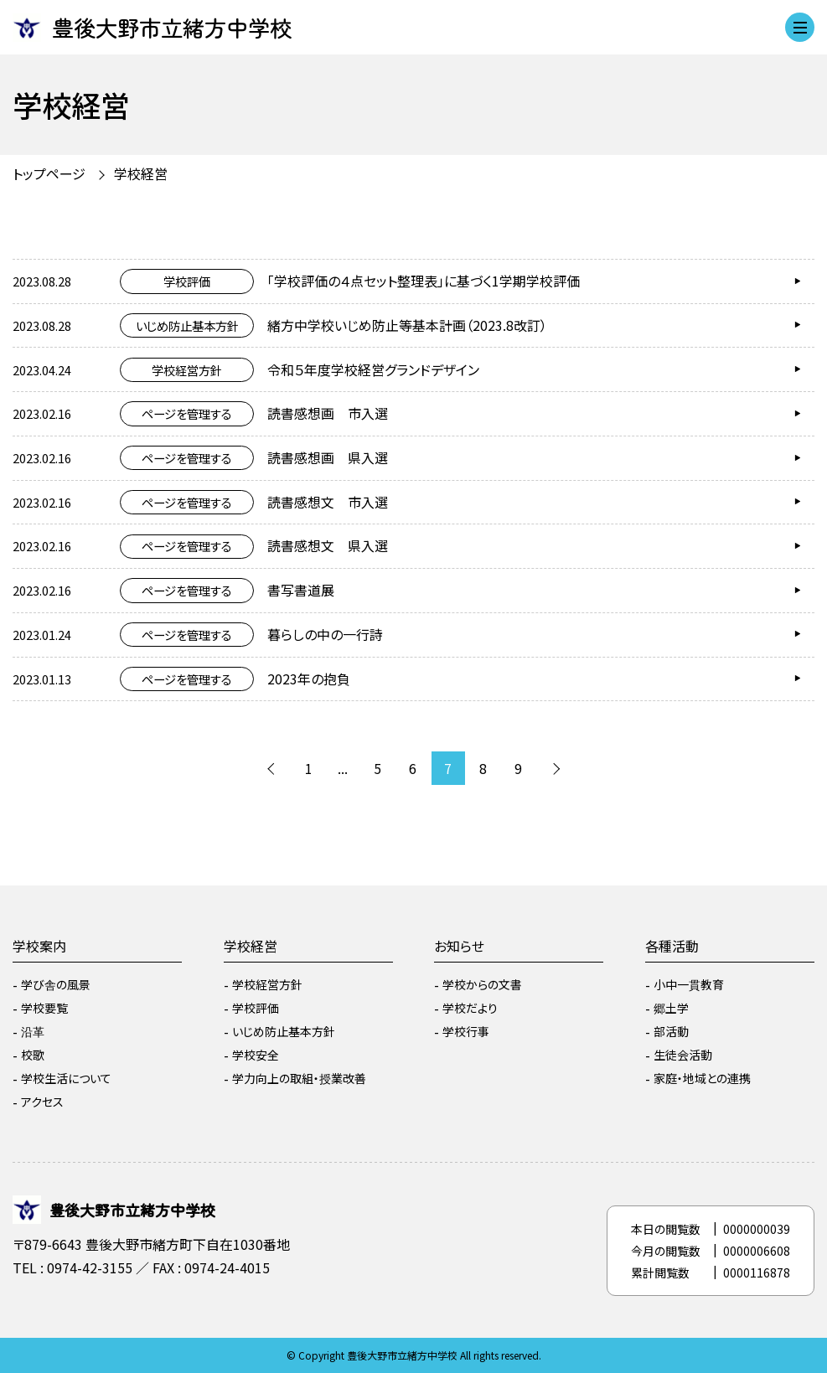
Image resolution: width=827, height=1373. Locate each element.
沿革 (32, 1031)
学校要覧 (44, 1007)
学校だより (470, 1007)
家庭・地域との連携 (702, 1078)
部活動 (671, 1031)
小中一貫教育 (689, 984)
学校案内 (39, 946)
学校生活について (66, 1078)
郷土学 (671, 1007)
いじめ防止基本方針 (283, 1031)
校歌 (32, 1054)
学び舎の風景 (55, 984)
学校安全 (255, 1054)
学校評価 (255, 1007)
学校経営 (141, 173)
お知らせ (459, 946)
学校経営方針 (267, 984)
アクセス (42, 1101)
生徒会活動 (683, 1054)
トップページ (49, 173)
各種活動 (672, 946)
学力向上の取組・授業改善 (299, 1078)
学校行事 (465, 1031)
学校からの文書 (482, 984)
